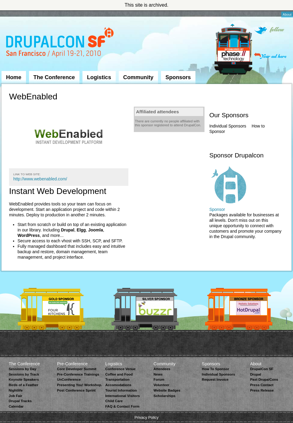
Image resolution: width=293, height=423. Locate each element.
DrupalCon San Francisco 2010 (60, 43)
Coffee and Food (119, 374)
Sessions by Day (23, 369)
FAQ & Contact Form (122, 406)
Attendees (161, 369)
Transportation (117, 379)
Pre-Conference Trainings (78, 374)
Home (13, 77)
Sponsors (178, 77)
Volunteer (161, 385)
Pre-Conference (72, 363)
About (287, 14)
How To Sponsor (215, 369)
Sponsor (217, 209)
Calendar (16, 406)
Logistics (99, 77)
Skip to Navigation (13, 13)
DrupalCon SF (261, 369)
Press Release (262, 390)
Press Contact (261, 385)
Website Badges (166, 390)
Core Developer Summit (77, 369)
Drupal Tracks (20, 401)
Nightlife (16, 390)
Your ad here (270, 56)
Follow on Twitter (269, 30)
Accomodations (118, 385)
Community (138, 77)
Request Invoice (215, 379)
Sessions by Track (24, 374)
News (158, 374)
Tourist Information (121, 390)
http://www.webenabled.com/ (40, 178)
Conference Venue (120, 369)
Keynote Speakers (24, 379)
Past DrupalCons (264, 379)
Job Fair (15, 396)
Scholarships (164, 396)
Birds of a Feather (23, 385)
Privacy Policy (146, 417)
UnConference (69, 379)
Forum (158, 379)
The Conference (54, 77)
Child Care (114, 401)
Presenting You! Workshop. (79, 385)
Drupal (255, 374)
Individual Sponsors (227, 126)
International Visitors (122, 396)
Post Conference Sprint (76, 390)
